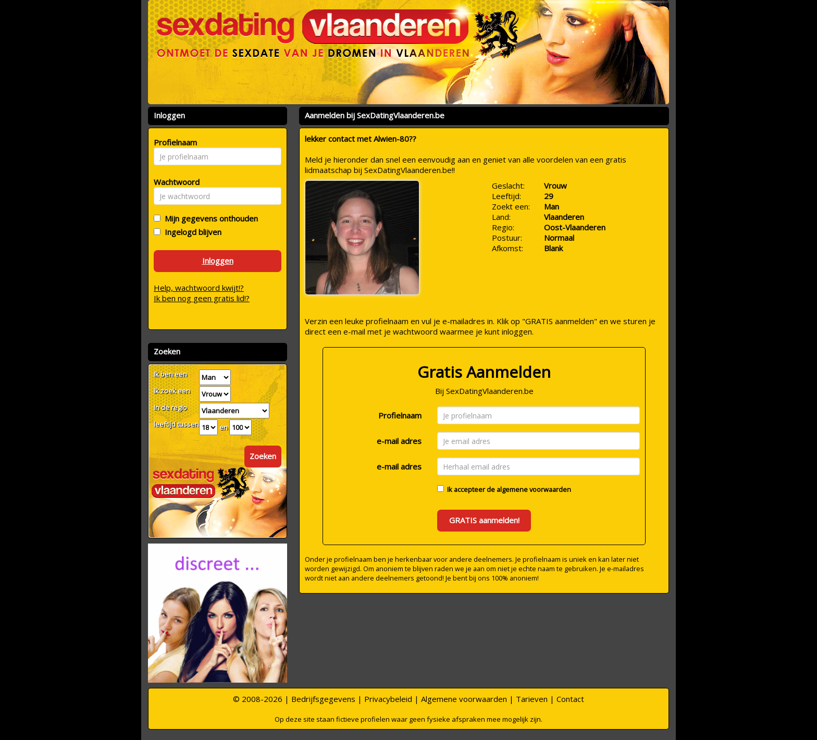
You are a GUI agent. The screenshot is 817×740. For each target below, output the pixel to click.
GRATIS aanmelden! (484, 520)
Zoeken (263, 456)
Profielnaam (400, 415)
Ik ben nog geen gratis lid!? (202, 298)
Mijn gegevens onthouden (209, 218)
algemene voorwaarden (534, 489)
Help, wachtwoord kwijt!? (199, 287)
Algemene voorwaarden (464, 699)
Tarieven (532, 699)
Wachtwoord (174, 182)
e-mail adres (399, 441)
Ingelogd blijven (190, 232)
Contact (570, 699)
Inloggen (217, 260)
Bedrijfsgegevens (323, 699)
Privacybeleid (388, 699)
